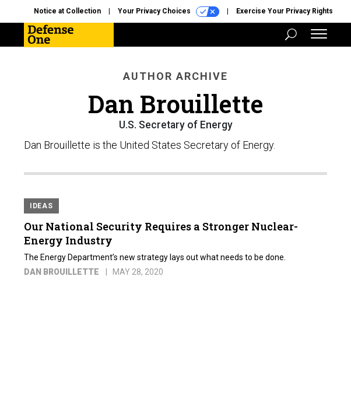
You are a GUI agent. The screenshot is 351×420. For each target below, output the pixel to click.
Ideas (41, 206)
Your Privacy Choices (168, 11)
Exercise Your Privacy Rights (284, 11)
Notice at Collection (67, 11)
